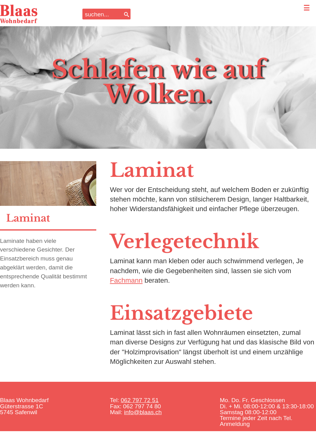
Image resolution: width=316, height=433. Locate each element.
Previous (15, 77)
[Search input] (102, 14)
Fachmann (126, 280)
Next (301, 77)
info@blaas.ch (143, 412)
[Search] (127, 14)
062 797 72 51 (140, 400)
